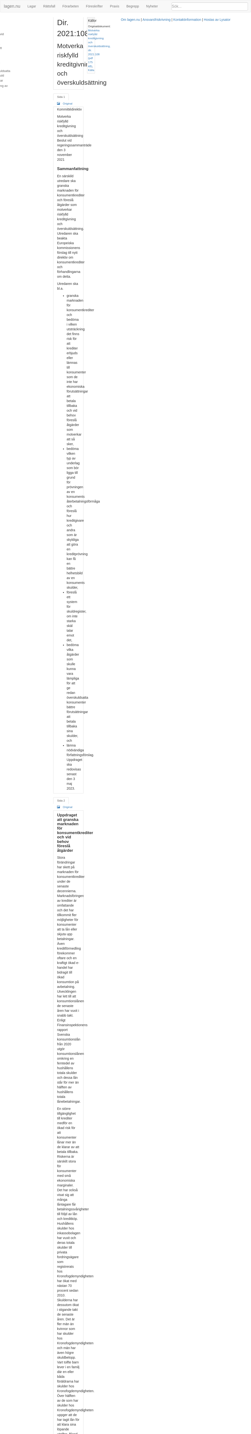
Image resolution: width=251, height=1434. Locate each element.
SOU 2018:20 (130, 1403)
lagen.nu (12, 6)
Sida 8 (72, 1392)
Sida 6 (72, 998)
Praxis (114, 6)
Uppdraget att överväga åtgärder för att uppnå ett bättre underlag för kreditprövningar (27, 43)
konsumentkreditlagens (163, 373)
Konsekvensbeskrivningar (20, 67)
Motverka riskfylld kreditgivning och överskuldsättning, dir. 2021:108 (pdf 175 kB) (216, 30)
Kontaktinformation (169, 1432)
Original (91, 58)
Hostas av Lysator (198, 1432)
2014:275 (169, 677)
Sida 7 (72, 1186)
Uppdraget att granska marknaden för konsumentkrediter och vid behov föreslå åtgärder (29, 29)
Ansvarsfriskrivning (138, 1432)
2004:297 (85, 677)
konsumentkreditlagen (111, 686)
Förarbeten (70, 6)
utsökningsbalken (165, 1268)
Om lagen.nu (111, 1432)
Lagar (31, 6)
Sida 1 (72, 58)
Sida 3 (72, 402)
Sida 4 (72, 592)
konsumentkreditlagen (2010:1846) (134, 354)
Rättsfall (49, 6)
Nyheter (152, 6)
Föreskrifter (94, 6)
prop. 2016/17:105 (148, 853)
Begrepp (132, 6)
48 (165, 834)
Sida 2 (72, 195)
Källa (224, 34)
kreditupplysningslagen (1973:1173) (145, 814)
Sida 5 (72, 796)
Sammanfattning (14, 20)
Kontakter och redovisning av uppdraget (23, 75)
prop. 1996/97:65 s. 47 (145, 834)
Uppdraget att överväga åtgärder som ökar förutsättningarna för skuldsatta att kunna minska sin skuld (29, 57)
